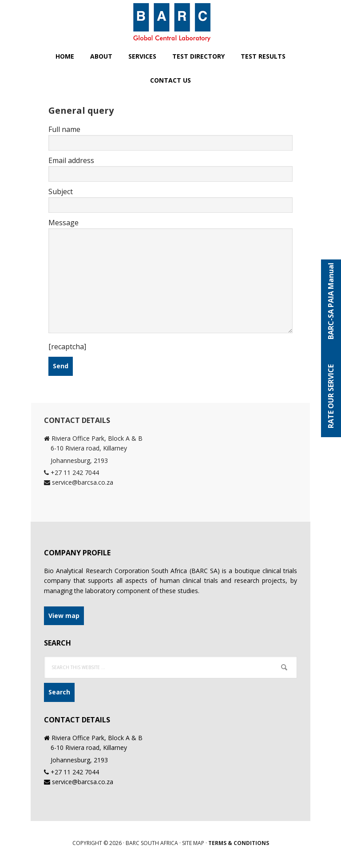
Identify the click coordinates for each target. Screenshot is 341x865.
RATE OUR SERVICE (331, 396)
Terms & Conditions (238, 843)
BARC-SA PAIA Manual (331, 303)
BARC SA (170, 22)
